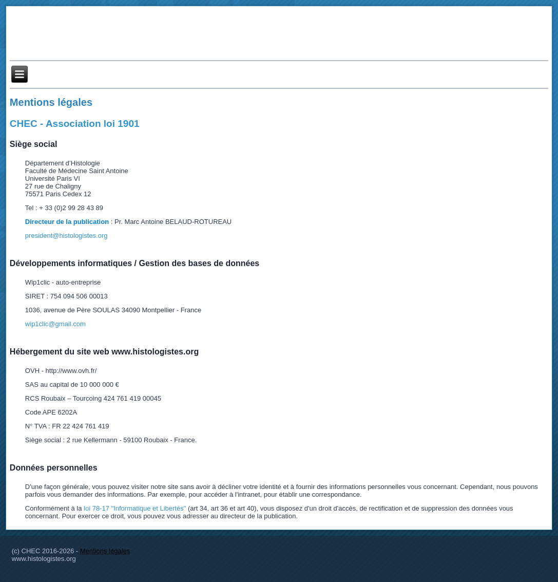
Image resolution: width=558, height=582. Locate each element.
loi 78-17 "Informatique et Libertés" (135, 508)
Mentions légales (51, 102)
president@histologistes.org (66, 235)
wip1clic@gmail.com (55, 324)
